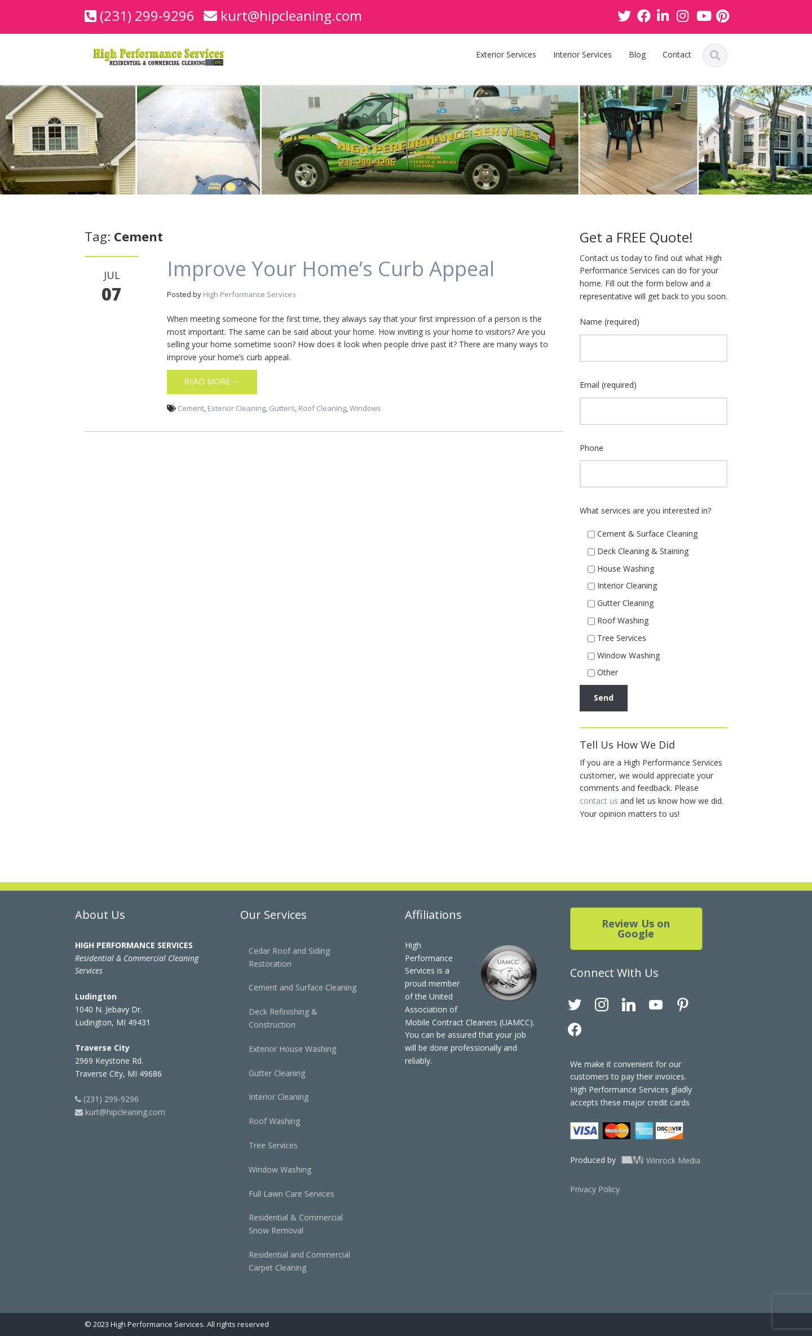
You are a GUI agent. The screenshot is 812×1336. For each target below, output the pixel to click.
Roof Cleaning (322, 408)
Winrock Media (649, 1160)
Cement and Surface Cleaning (293, 987)
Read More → (212, 381)
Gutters (282, 408)
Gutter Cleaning (267, 1073)
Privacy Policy (585, 1189)
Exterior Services (506, 54)
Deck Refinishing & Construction (273, 1018)
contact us (599, 800)
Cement (191, 408)
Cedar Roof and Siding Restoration (279, 957)
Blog (637, 54)
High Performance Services (249, 294)
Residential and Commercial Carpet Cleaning (290, 1261)
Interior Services (582, 54)
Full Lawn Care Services (282, 1193)
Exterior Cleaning (237, 408)
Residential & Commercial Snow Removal (286, 1224)
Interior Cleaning (269, 1096)
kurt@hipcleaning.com (291, 15)
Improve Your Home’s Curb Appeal (331, 268)
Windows (365, 408)
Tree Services (263, 1145)
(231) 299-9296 (147, 15)
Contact (677, 54)
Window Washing (270, 1169)
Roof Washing (264, 1121)
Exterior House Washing (282, 1048)
